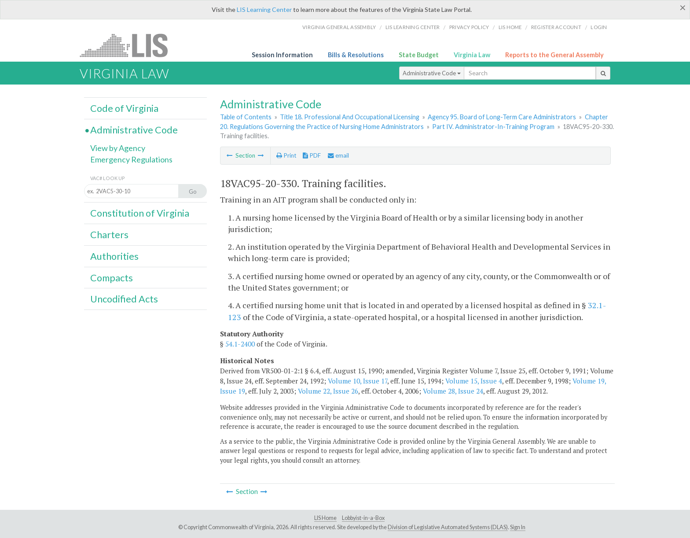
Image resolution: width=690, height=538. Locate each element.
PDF (312, 155)
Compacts (111, 278)
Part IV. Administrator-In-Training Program (493, 126)
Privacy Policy (469, 27)
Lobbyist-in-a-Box (363, 518)
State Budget (419, 55)
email (338, 155)
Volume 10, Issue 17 (357, 380)
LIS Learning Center (264, 9)
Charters (109, 234)
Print (286, 155)
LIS (129, 45)
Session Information (282, 55)
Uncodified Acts (124, 299)
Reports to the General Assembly (554, 55)
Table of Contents (246, 117)
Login (599, 27)
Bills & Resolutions (356, 55)
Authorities (114, 256)
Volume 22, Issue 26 (328, 391)
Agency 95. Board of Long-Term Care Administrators (502, 117)
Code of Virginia (124, 108)
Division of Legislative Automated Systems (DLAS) (448, 527)
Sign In (517, 527)
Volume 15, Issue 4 (473, 380)
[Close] (682, 7)
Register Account (556, 27)
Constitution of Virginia (139, 213)
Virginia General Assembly (339, 27)
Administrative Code (432, 73)
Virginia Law (472, 55)
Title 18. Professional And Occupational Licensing (349, 117)
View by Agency (117, 148)
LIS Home (325, 518)
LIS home (510, 27)
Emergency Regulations (131, 159)
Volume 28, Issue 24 (453, 391)
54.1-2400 (240, 343)
